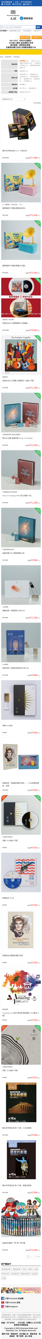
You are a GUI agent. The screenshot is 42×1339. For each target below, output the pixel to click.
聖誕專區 (8, 57)
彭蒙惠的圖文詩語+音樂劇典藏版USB (21, 47)
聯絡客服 (33, 1334)
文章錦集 (6, 4)
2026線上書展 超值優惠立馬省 (21, 43)
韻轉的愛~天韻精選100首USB (13, 611)
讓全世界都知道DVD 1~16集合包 (14, 151)
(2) (23, 84)
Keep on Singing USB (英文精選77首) (16, 496)
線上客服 (28, 1336)
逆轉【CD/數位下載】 (10, 840)
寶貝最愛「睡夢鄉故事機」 (21, 45)
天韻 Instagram (11, 1307)
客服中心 (27, 4)
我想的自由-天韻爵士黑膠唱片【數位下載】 (18, 381)
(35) (24, 61)
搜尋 (38, 27)
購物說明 (14, 1334)
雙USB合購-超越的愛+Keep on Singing (17, 438)
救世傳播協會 (6, 2)
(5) (28, 79)
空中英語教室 (26, 2)
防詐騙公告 (23, 1334)
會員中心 (37, 37)
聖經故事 (16, 1269)
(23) (26, 63)
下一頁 (37, 1256)
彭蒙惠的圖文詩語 (15, 31)
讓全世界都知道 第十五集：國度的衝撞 (16, 1185)
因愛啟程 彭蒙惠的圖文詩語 (12, 955)
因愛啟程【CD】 (8, 898)
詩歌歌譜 (14, 1274)
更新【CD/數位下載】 (10, 1070)
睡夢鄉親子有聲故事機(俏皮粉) (13, 208)
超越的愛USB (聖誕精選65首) (13, 553)
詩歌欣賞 (5, 1274)
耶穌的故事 (25, 1274)
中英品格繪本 (27, 31)
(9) (24, 74)
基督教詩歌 (6, 1269)
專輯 (30, 1269)
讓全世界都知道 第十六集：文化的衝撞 (16, 1128)
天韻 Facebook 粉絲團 (14, 1298)
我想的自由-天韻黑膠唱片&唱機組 (15, 323)
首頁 (1, 57)
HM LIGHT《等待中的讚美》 (21, 41)
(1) (24, 76)
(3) (24, 71)
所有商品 (16, 57)
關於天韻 (5, 1334)
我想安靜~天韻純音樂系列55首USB (15, 668)
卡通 (3, 1278)
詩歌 (36, 1269)
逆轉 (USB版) (7, 725)
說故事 (34, 1274)
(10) (35, 61)
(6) (28, 81)
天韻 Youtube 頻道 (12, 1302)
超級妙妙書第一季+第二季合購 (13, 1243)
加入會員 (25, 37)
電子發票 (19, 1336)
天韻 (16, 2)
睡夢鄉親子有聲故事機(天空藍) (13, 266)
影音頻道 (17, 4)
